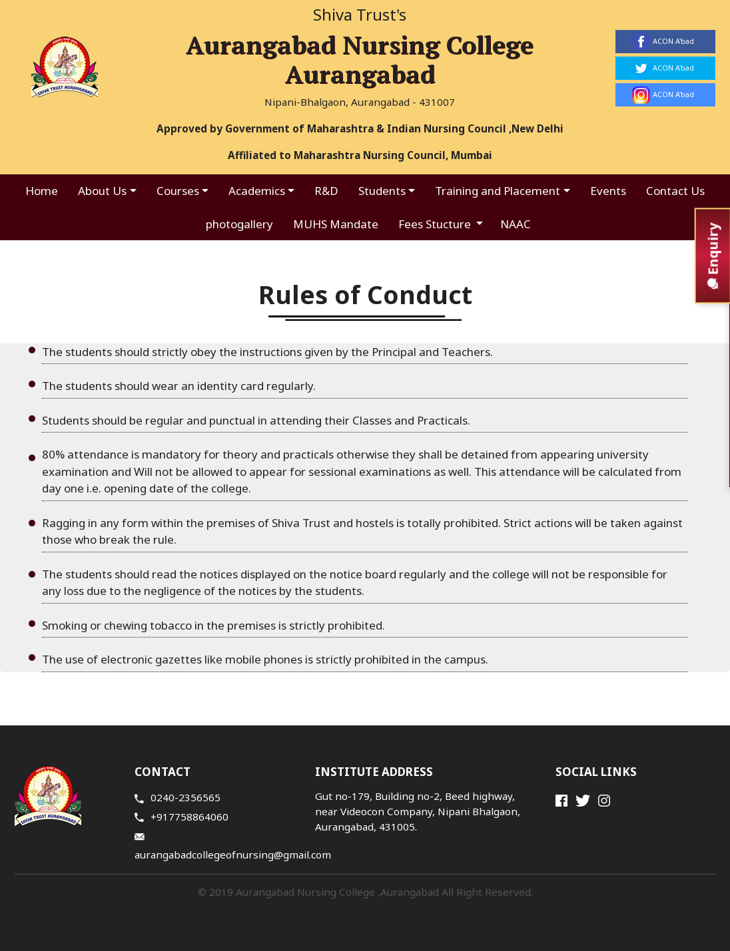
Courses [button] (178, 190)
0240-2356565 (177, 797)
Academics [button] (256, 190)
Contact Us (675, 190)
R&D (326, 190)
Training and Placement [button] (497, 190)
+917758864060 (181, 816)
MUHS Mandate (335, 224)
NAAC (515, 224)
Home (41, 190)
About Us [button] (102, 190)
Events (608, 190)
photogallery (239, 224)
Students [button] (382, 190)
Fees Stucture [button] (436, 224)
